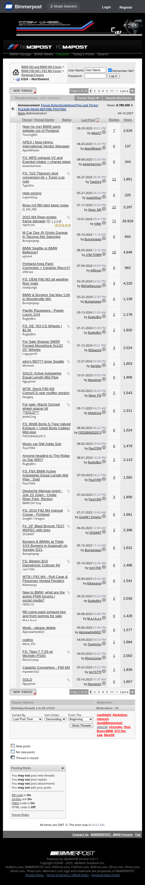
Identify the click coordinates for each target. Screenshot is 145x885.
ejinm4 (27, 256)
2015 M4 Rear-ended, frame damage (40, 219)
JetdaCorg (29, 416)
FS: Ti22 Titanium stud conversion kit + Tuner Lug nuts (44, 177)
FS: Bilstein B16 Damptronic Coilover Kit (41, 563)
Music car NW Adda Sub (42, 444)
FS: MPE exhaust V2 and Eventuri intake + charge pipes (47, 160)
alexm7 (96, 133)
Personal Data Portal (105, 875)
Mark (21, 113)
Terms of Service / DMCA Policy (67, 875)
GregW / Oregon (34, 518)
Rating (66, 119)
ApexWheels (31, 150)
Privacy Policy (35, 875)
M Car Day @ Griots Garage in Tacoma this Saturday (45, 235)
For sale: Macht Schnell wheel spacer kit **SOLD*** (41, 408)
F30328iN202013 (34, 436)
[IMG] (15, 803)
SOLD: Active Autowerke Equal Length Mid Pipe (42, 375)
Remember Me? (121, 71)
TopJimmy (94, 644)
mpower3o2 (31, 671)
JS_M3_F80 (30, 209)
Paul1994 (29, 448)
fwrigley (95, 366)
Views (128, 119)
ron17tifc (29, 569)
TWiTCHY (29, 225)
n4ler (98, 223)
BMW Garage (20, 54)
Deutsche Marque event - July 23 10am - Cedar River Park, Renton (43, 495)
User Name (76, 70)
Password (75, 76)
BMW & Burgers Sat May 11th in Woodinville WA (46, 297)
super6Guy (30, 197)
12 (114, 207)
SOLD (27, 680)
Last (124, 91)
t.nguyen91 (30, 354)
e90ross (28, 272)
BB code (17, 795)
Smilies (16, 799)
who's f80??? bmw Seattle (43, 361)
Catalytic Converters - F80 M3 (46, 667)
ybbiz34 (102, 727)
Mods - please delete (39, 628)
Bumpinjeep (31, 241)
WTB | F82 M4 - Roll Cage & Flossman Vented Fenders (45, 579)
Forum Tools (86, 98)
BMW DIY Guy (32, 503)
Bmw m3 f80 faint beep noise (46, 205)
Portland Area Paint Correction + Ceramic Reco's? (46, 266)
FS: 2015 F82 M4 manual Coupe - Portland (43, 512)
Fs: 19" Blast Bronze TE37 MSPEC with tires (43, 528)
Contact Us (81, 834)
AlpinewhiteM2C (34, 632)
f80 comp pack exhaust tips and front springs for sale (44, 614)
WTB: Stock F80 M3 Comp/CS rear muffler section (46, 391)
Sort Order (52, 715)
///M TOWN (94, 255)
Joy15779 (95, 672)
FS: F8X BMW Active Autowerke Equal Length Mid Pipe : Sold (45, 475)
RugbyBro (29, 318)
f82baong (94, 350)
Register (125, 7)
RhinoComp (31, 660)
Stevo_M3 (94, 209)
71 (114, 221)
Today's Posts (83, 54)
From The (74, 715)
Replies (114, 119)
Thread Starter (44, 119)
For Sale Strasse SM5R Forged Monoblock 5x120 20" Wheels (43, 346)
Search (102, 54)
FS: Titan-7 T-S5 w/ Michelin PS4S (38, 654)
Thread (27, 119)
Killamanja (30, 585)
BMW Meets (43, 54)
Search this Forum (119, 98)
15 (114, 252)
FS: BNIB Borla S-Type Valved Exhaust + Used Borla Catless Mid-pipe (47, 428)
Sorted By (18, 715)
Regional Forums (32, 75)
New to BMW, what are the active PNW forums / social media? (44, 596)
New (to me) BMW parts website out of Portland (42, 129)
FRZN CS (28, 604)
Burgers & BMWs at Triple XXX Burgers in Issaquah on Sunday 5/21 (45, 546)
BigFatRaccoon (91, 286)
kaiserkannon (32, 166)
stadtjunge (30, 287)
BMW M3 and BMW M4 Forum (41, 66)
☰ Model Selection (63, 6)
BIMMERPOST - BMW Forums (112, 834)
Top (137, 834)
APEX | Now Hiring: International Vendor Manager (46, 144)
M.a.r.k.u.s (30, 620)
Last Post (88, 120)
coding (28, 640)
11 (112, 91)
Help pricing (32, 193)
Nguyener (29, 381)
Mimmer (28, 365)
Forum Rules (20, 815)
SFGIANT (28, 534)
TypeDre (28, 185)
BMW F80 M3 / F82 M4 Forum (41, 70)
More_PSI (95, 395)
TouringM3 (30, 135)
